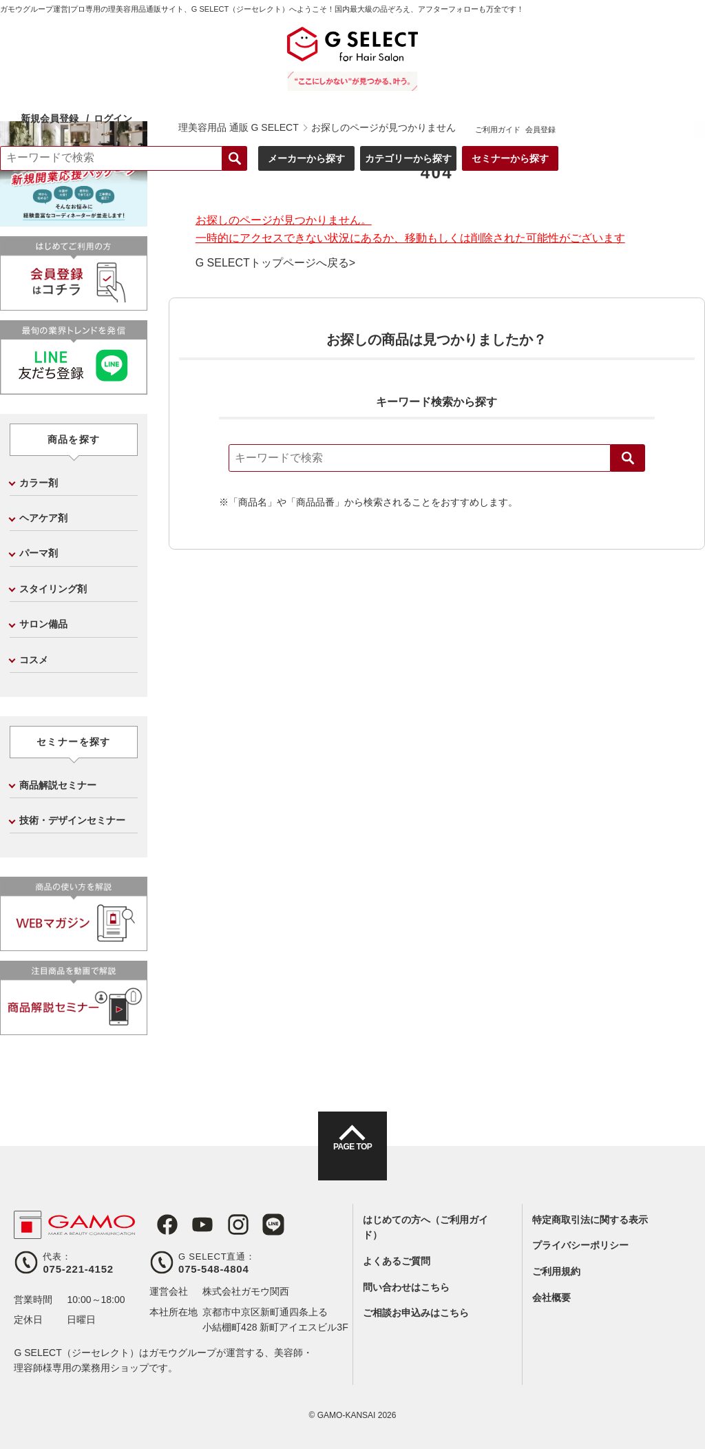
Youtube (192, 1224)
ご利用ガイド (639, 55)
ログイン (262, 43)
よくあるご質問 (396, 1260)
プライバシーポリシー (580, 1245)
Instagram (224, 1224)
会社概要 (551, 1297)
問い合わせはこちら (406, 1287)
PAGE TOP (352, 1158)
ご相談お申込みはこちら (416, 1312)
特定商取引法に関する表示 (590, 1219)
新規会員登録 (199, 44)
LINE (255, 1224)
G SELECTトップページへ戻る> (275, 263)
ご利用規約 (556, 1271)
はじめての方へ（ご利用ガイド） (425, 1227)
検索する (376, 84)
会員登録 (682, 55)
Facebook (160, 1224)
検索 (628, 458)
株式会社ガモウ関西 (245, 1291)
